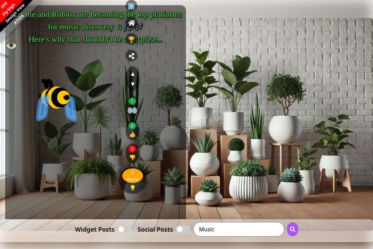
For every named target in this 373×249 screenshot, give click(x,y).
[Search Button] (292, 229)
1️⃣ (131, 6)
